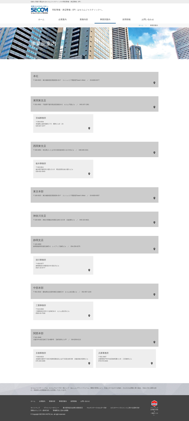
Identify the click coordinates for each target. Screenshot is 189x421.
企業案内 (62, 19)
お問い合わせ (148, 19)
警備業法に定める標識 (60, 410)
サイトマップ (35, 408)
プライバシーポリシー (51, 408)
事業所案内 (105, 19)
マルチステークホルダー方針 (97, 408)
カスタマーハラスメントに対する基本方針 (125, 408)
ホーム (41, 19)
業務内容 (84, 19)
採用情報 (126, 19)
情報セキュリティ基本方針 (40, 410)
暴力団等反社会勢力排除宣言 (73, 408)
